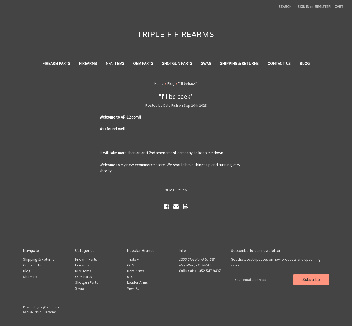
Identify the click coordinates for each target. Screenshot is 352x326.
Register (323, 6)
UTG (130, 276)
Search (285, 6)
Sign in (303, 6)
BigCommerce (50, 307)
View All (133, 288)
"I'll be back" (176, 96)
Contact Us (279, 63)
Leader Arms (137, 282)
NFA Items (115, 63)
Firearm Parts (56, 63)
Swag (206, 63)
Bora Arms (135, 270)
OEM (130, 265)
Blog (304, 63)
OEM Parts (143, 63)
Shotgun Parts (177, 63)
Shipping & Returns (239, 63)
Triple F (133, 259)
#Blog (170, 189)
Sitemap (30, 276)
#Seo (182, 189)
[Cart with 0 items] (339, 6)
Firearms (88, 63)
